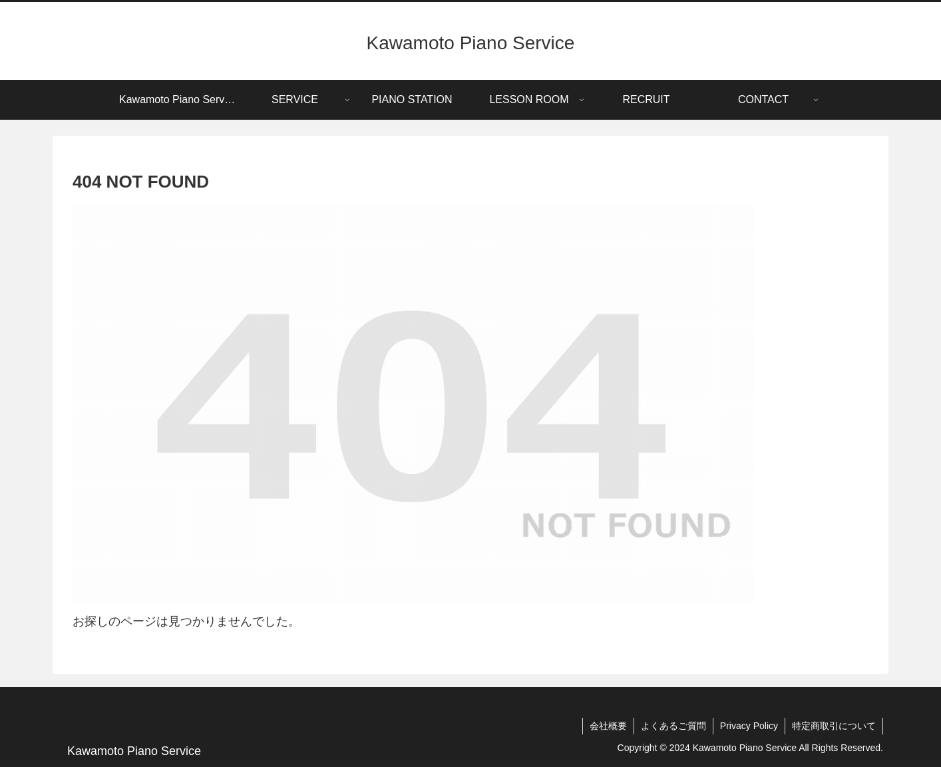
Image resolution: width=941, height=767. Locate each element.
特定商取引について (834, 725)
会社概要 (608, 725)
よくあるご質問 (673, 725)
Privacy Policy (749, 725)
